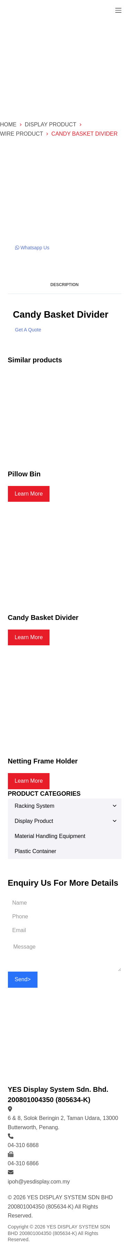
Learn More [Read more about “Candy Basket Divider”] (29, 637)
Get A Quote (28, 329)
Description (64, 284)
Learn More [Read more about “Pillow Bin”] (29, 494)
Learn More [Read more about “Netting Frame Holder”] (29, 781)
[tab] (64, 285)
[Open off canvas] (118, 10)
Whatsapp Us (32, 247)
